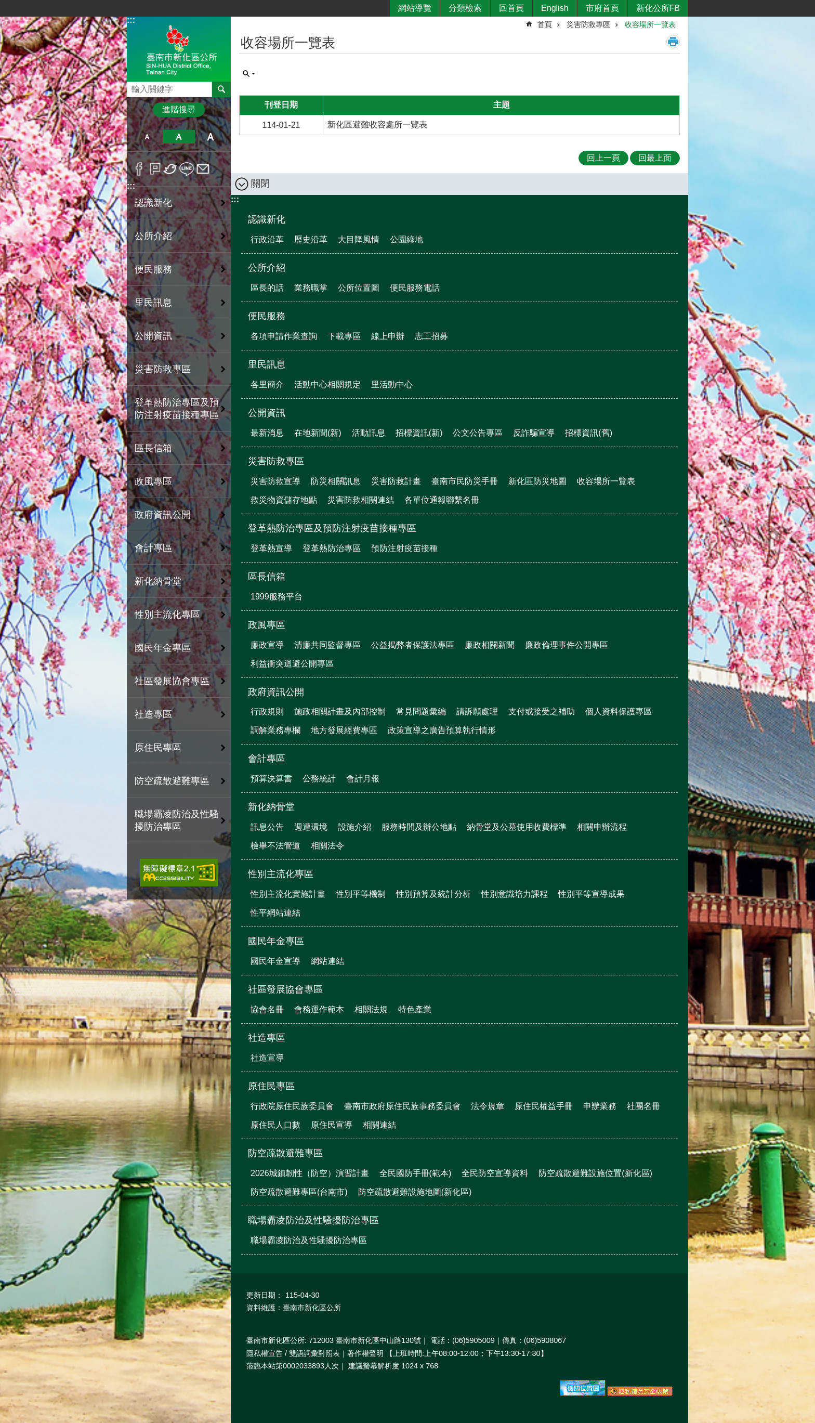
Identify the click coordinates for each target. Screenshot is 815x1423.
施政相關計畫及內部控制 (340, 711)
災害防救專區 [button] (163, 369)
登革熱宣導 (271, 548)
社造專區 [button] (153, 714)
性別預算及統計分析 (433, 894)
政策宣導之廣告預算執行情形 (442, 730)
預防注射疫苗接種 (404, 548)
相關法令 (327, 845)
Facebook (139, 169)
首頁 (544, 24)
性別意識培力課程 (514, 894)
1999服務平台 (277, 596)
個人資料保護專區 (618, 711)
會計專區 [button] (153, 548)
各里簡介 (267, 384)
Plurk (155, 169)
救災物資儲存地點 (284, 499)
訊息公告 (267, 827)
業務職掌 (310, 287)
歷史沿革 (310, 239)
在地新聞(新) (317, 432)
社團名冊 (643, 1106)
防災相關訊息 (336, 481)
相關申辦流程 (602, 827)
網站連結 (327, 961)
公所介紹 (266, 268)
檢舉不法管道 (275, 845)
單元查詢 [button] (249, 74)
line (187, 169)
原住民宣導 (331, 1124)
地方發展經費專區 (344, 730)
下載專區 (344, 336)
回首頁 (511, 8)
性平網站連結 (275, 912)
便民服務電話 (415, 287)
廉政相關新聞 (490, 645)
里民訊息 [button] (153, 302)
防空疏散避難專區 (285, 1153)
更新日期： (264, 1295)
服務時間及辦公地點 (419, 827)
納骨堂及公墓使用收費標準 (517, 827)
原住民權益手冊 (544, 1106)
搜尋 (135, 86)
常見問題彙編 (421, 711)
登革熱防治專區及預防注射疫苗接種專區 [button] (177, 408)
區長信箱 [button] (153, 448)
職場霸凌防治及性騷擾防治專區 (313, 1220)
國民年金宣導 (275, 961)
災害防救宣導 (275, 481)
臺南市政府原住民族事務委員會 (402, 1106)
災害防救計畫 (396, 481)
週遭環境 (310, 827)
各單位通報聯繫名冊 (441, 499)
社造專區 (266, 1038)
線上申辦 (387, 336)
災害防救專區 (588, 24)
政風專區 (266, 625)
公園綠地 (406, 239)
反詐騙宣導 (534, 432)
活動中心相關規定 (327, 384)
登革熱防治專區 (332, 548)
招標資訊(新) (419, 432)
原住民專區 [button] (158, 747)
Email (203, 169)
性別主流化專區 (280, 874)
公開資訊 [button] (153, 336)
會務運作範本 (319, 1009)
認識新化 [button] (153, 203)
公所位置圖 (358, 287)
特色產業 (414, 1009)
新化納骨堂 (271, 807)
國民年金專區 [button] (163, 648)
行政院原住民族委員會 (292, 1106)
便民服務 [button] (153, 269)
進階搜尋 (178, 109)
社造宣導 (267, 1057)
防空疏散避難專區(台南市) (299, 1191)
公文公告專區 (478, 432)
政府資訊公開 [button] (163, 515)
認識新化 (266, 219)
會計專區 (266, 758)
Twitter (171, 169)
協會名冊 (267, 1009)
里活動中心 (392, 384)
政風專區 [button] (153, 481)
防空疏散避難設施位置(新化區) (595, 1173)
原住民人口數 (275, 1124)
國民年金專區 (276, 941)
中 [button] (178, 136)
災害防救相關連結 (360, 499)
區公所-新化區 (179, 49)
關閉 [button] (260, 183)
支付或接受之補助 (541, 711)
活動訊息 (368, 432)
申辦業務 (599, 1106)
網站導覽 (414, 8)
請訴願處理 (477, 711)
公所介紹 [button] (153, 236)
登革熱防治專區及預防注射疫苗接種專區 (332, 528)
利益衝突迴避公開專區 (292, 663)
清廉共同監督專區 (327, 645)
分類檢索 (465, 8)
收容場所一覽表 (650, 24)
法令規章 (487, 1106)
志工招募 (431, 336)
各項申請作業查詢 (284, 336)
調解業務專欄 (275, 730)
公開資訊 (266, 413)
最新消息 (267, 432)
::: (131, 20)
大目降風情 (358, 239)
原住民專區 (271, 1086)
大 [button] (211, 136)
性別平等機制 (361, 894)
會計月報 (362, 778)
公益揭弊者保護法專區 (412, 645)
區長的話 (267, 287)
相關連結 (379, 1124)
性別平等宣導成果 (591, 894)
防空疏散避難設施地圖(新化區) (415, 1191)
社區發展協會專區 (285, 989)
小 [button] (147, 136)
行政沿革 (267, 239)
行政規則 (267, 711)
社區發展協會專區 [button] (172, 681)
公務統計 (319, 778)
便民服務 (266, 316)
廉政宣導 (267, 645)
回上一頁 (603, 157)
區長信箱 (266, 576)
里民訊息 (266, 364)
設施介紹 (354, 827)
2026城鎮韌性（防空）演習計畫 (310, 1173)
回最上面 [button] (655, 157)
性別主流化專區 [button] (167, 614)
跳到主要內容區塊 (5, 5)
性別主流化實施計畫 (288, 894)
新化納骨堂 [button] (158, 581)
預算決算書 (271, 778)
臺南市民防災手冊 (464, 481)
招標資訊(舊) (588, 432)
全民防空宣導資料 (495, 1173)
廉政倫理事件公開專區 (566, 645)
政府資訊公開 (276, 692)
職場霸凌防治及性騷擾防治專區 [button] (177, 820)
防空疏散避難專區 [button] (172, 781)
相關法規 (371, 1009)
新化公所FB (658, 8)
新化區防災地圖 (537, 481)
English (554, 8)
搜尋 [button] (221, 89)
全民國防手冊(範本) (415, 1173)
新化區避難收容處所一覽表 (377, 124)
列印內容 (673, 41)
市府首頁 (602, 8)
